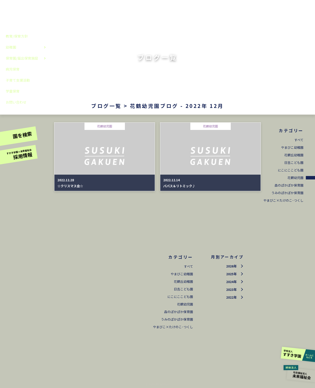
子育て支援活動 (18, 80)
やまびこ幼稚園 (292, 147)
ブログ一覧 (106, 105)
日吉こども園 (294, 162)
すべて (299, 140)
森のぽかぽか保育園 (289, 185)
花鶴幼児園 (295, 177)
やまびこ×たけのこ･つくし (283, 200)
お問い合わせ (16, 102)
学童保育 (13, 91)
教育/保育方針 (17, 36)
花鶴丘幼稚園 (294, 155)
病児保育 (13, 69)
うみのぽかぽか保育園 (287, 192)
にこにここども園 (291, 170)
